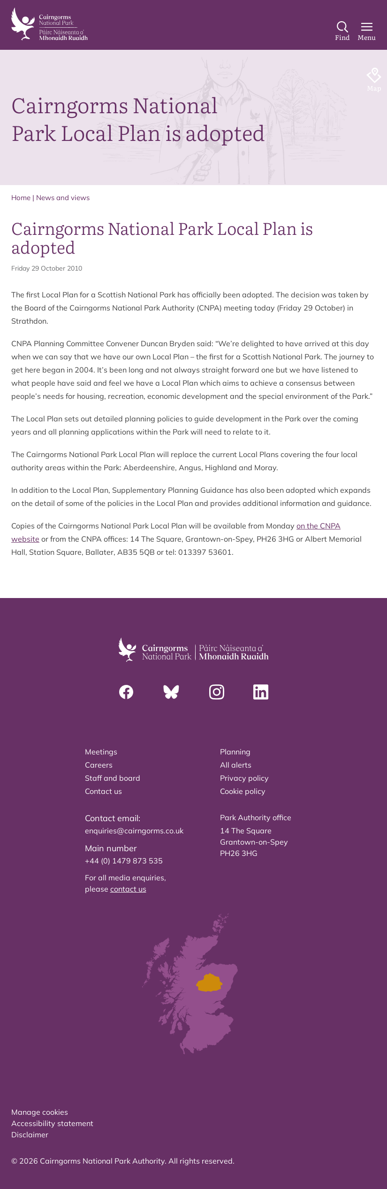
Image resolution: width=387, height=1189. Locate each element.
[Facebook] (126, 691)
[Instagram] (216, 691)
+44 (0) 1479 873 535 (124, 860)
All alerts (235, 764)
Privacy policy (244, 778)
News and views (63, 197)
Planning (235, 751)
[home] (49, 24)
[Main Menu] (366, 31)
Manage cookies (39, 1112)
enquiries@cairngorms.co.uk (134, 830)
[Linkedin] (260, 691)
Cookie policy (243, 791)
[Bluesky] (171, 691)
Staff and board (112, 778)
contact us (128, 889)
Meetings (101, 751)
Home (20, 197)
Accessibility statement (52, 1123)
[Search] (342, 31)
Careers (99, 764)
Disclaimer (29, 1134)
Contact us (103, 791)
